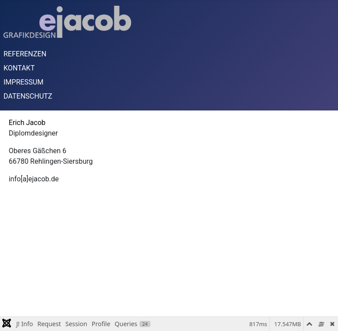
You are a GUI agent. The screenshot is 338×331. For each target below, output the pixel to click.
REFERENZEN (25, 54)
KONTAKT (19, 68)
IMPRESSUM (24, 82)
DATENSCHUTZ (28, 96)
